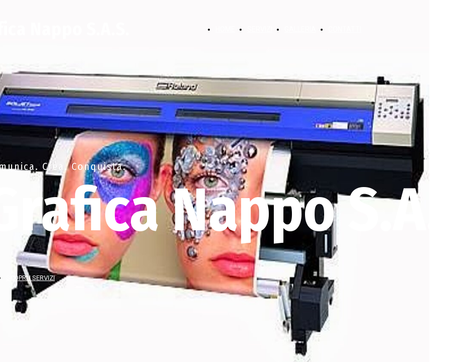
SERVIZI (259, 29)
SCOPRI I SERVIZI (30, 278)
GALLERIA (300, 29)
